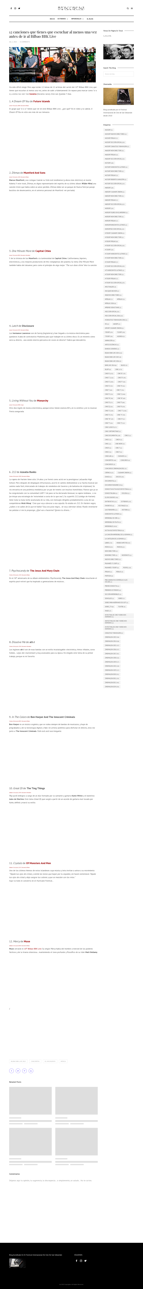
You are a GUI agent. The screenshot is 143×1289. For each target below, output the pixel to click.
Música (63, 1061)
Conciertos (35, 1061)
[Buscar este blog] (118, 74)
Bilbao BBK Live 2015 (18, 1061)
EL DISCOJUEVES (50, 1061)
